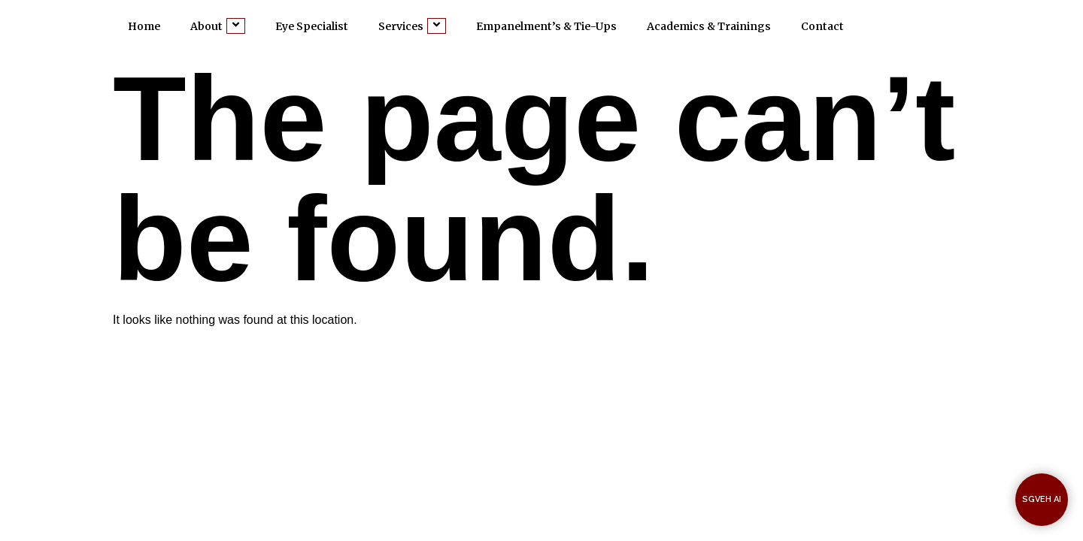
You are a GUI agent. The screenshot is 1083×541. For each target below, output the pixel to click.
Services (412, 26)
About (217, 26)
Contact (822, 26)
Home (144, 26)
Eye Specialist (311, 26)
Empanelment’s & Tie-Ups (546, 26)
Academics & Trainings (709, 26)
